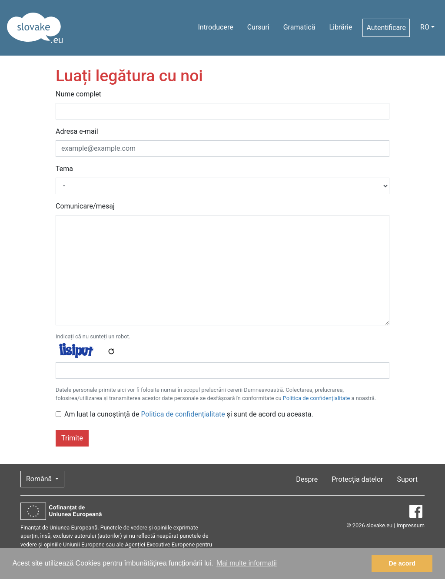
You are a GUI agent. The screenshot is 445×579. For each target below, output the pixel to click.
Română (39, 479)
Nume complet (78, 94)
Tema (64, 169)
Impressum (411, 525)
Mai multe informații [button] (246, 563)
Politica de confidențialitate (316, 398)
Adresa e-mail (77, 131)
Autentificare (386, 27)
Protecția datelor (357, 479)
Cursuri (258, 27)
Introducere (215, 27)
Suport (407, 479)
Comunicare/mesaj (85, 206)
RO (424, 27)
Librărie (340, 27)
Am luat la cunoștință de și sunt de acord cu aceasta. (188, 414)
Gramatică (299, 27)
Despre (307, 479)
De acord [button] (402, 563)
